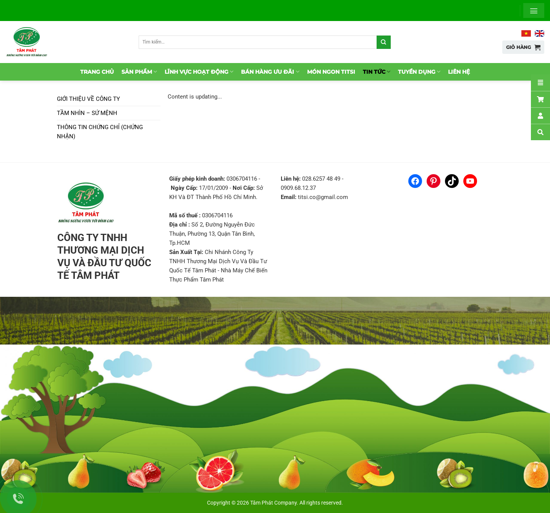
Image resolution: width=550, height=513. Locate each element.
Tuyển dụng (419, 71)
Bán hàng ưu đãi (270, 71)
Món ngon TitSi (331, 71)
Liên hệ (459, 71)
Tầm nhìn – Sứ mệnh (87, 113)
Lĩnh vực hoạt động (199, 71)
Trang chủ (97, 71)
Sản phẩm (139, 71)
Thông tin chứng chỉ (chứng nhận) (100, 132)
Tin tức (376, 71)
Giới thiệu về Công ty (88, 98)
